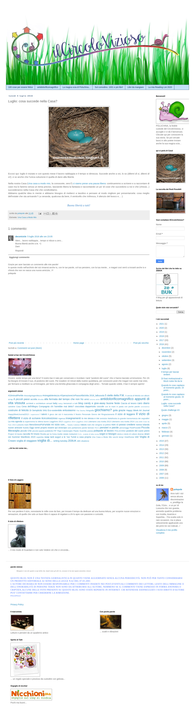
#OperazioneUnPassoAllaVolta (74, 395)
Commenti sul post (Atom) (29, 348)
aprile (164, 423)
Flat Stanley (80, 410)
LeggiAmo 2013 (56, 422)
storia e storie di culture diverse (130, 434)
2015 (162, 441)
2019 (162, 332)
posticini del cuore (134, 431)
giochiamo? (103, 410)
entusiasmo (69, 410)
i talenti (43, 414)
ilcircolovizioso (50, 418)
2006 (162, 478)
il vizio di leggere (125, 414)
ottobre (165, 356)
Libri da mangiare (136, 87)
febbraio (166, 432)
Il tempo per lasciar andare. (170, 373)
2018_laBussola (96, 395)
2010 (162, 461)
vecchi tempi (118, 437)
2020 (162, 328)
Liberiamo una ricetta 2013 (99, 422)
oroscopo (62, 427)
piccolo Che (26, 431)
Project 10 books (15, 434)
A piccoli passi (22, 399)
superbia (40, 437)
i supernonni (34, 414)
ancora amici (95, 399)
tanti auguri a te (58, 437)
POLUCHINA (120, 431)
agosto (165, 364)
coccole (100, 406)
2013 (162, 449)
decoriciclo (20, 236)
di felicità (23, 410)
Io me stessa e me (90, 418)
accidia (33, 399)
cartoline (11, 407)
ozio (69, 428)
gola (115, 410)
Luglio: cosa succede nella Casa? (171, 404)
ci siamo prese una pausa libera (89, 183)
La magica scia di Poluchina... (76, 87)
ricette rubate (62, 434)
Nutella (26, 428)
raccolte (26, 434)
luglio (164, 368)
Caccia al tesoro (128, 403)
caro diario (143, 403)
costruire (13, 410)
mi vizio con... (59, 424)
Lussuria (20, 425)
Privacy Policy (17, 604)
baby (55, 403)
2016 (162, 344)
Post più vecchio (141, 343)
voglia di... (44, 440)
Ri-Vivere (35, 434)
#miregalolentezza (51, 395)
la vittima (39, 422)
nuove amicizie (15, 427)
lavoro (46, 422)
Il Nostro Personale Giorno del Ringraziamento (94, 414)
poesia (90, 431)
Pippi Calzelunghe (65, 431)
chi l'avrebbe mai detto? (62, 406)
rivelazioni (73, 434)
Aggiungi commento (19, 257)
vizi (137, 436)
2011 (162, 457)
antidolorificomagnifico (47, 87)
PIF (55, 431)
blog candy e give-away (91, 403)
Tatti (68, 437)
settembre (167, 360)
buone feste (113, 403)
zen (79, 441)
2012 (162, 453)
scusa (96, 434)
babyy (60, 403)
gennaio (166, 436)
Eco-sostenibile (55, 410)
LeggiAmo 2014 (69, 422)
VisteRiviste (129, 437)
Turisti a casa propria (81, 437)
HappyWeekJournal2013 (18, 414)
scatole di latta (88, 434)
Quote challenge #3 (170, 410)
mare (26, 425)
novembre (167, 352)
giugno (165, 415)
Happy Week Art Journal (137, 410)
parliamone (76, 428)
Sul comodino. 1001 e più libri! (109, 87)
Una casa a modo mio (39, 183)
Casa (18, 407)
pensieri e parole (109, 427)
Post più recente (16, 343)
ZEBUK (72, 440)
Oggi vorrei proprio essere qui (43, 427)
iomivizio (103, 418)
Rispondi (19, 250)
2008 (162, 470)
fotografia (90, 410)
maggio (165, 419)
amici (86, 399)
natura (84, 424)
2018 (162, 336)
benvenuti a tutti (71, 403)
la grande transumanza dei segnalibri (133, 418)
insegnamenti (73, 418)
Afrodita (41, 399)
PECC (96, 428)
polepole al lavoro (104, 430)
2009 (162, 465)
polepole (178, 489)
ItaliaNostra (112, 418)
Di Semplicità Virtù (38, 410)
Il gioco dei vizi (54, 414)
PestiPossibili (135, 428)
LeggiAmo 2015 (82, 422)
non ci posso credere (123, 424)
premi (146, 431)
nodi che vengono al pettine (99, 425)
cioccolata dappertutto (85, 406)
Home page (78, 343)
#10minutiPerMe (15, 395)
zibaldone (85, 441)
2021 (162, 324)
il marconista (67, 414)
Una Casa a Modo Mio (27, 217)
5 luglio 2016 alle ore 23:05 (39, 236)
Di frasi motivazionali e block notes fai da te (171, 379)
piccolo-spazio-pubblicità (42, 431)
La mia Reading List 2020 (160, 87)
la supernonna (29, 422)
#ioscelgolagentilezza (33, 396)
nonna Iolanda (143, 424)
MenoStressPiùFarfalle (40, 424)
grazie (121, 410)
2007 (162, 474)
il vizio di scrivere (31, 418)
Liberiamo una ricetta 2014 (123, 422)
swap (46, 437)
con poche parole (132, 407)
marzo (165, 427)
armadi (49, 403)
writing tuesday (60, 441)
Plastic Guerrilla (80, 431)
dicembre (166, 348)
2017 (162, 340)
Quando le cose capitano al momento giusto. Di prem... (172, 388)
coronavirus (145, 407)
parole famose (88, 428)
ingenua (61, 418)
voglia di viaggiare (26, 440)
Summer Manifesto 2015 (23, 437)
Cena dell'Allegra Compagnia (36, 406)
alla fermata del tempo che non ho (63, 399)
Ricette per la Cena (48, 434)
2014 (162, 445)
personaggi (124, 428)
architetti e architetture (35, 403)
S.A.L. (80, 434)
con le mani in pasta (114, 407)
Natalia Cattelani (74, 425)
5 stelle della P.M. (114, 395)
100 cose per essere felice (20, 87)
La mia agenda (15, 421)
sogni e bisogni (107, 433)
